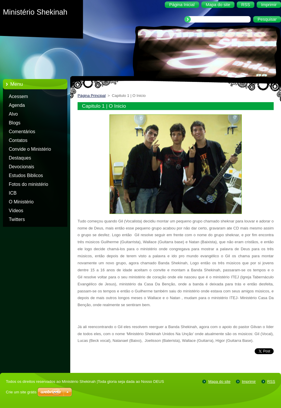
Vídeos (16, 210)
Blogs (14, 122)
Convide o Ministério (30, 149)
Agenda (17, 105)
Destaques (20, 157)
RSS (271, 381)
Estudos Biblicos (26, 175)
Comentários (22, 131)
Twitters (17, 219)
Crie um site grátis (21, 392)
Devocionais (21, 166)
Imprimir (249, 381)
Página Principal (92, 95)
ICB (13, 193)
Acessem (18, 96)
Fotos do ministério (28, 184)
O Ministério (21, 201)
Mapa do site (219, 381)
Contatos (18, 140)
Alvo (13, 114)
